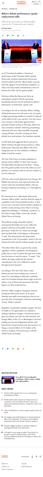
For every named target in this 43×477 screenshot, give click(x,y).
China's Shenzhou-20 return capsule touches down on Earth (22, 411)
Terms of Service (7, 469)
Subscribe (36, 3)
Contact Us (5, 466)
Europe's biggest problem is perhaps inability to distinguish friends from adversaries (20, 427)
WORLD (4, 9)
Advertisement (27, 466)
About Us (5, 464)
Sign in (34, 1)
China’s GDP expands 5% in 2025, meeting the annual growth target (20, 394)
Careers (24, 464)
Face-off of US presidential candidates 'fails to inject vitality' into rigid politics (28, 379)
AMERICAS (13, 9)
